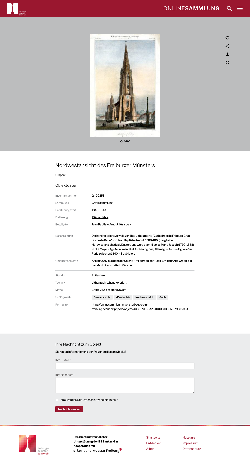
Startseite (153, 437)
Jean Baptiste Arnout (105, 224)
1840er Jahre (100, 217)
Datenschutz (191, 449)
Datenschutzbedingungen (99, 399)
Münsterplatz (123, 297)
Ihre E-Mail (62, 360)
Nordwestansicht (144, 297)
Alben (150, 449)
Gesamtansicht (102, 297)
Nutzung (188, 437)
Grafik (162, 297)
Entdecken (154, 443)
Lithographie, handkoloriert (109, 282)
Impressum (190, 443)
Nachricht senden (69, 409)
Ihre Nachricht (64, 374)
